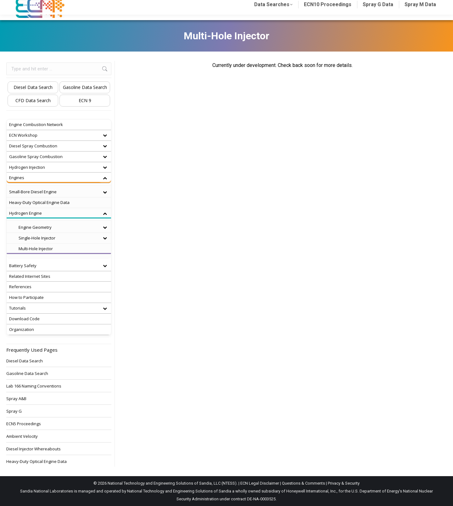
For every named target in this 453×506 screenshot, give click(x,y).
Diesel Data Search (33, 87)
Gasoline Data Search (85, 87)
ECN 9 (85, 100)
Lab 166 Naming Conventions (33, 386)
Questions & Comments (303, 483)
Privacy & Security (344, 483)
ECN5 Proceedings (23, 423)
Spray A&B (16, 398)
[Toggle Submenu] (104, 135)
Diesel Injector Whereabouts (33, 449)
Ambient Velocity (22, 436)
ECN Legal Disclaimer (259, 483)
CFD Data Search (33, 100)
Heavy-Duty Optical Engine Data (36, 461)
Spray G (14, 411)
